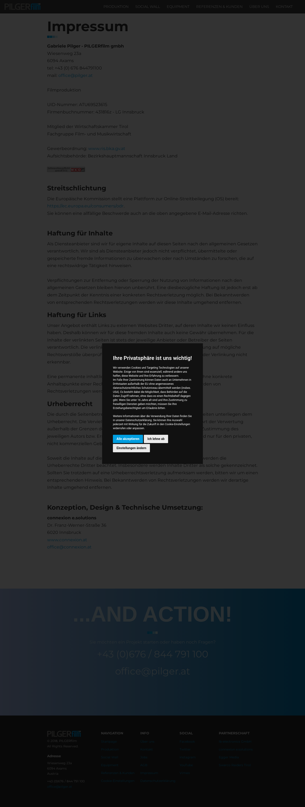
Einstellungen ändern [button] (131, 448)
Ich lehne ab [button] (156, 439)
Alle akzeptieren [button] (127, 439)
